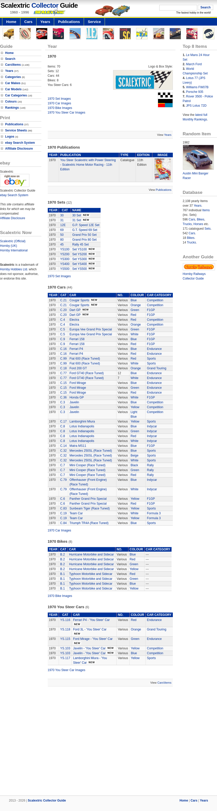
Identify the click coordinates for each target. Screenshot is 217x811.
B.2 (62, 554)
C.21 (63, 300)
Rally (150, 465)
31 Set (76, 220)
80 (62, 239)
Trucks (187, 224)
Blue (134, 300)
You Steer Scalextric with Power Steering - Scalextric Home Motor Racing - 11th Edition (88, 164)
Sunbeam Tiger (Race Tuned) (89, 508)
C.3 (62, 402)
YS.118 (65, 629)
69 (62, 230)
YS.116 (65, 620)
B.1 (62, 574)
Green (135, 310)
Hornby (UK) (8, 246)
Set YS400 (79, 264)
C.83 (63, 508)
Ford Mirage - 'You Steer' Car (93, 639)
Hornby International (14, 250)
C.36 (63, 397)
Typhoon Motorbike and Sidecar (90, 574)
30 (62, 215)
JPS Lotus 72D (196, 105)
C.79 (63, 480)
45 (62, 244)
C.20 (63, 310)
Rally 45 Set (80, 244)
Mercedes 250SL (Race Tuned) (90, 450)
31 (62, 220)
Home (11, 22)
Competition (155, 300)
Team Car (76, 513)
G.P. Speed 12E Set (86, 225)
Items (206, 210)
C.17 (63, 421)
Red (133, 315)
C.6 (62, 499)
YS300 (64, 259)
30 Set (76, 215)
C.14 (63, 446)
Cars (28, 22)
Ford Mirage (77, 383)
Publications (69, 22)
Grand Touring (156, 368)
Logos (9, 136)
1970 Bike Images (60, 108)
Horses (198, 224)
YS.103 (65, 648)
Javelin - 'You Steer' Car (89, 648)
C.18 (63, 368)
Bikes (200, 219)
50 (62, 235)
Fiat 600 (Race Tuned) (84, 358)
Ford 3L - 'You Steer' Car (89, 629)
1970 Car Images (59, 103)
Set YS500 (79, 269)
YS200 (64, 254)
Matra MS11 (77, 446)
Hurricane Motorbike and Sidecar (91, 554)
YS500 (64, 269)
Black (134, 465)
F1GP (151, 310)
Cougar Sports (79, 300)
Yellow (135, 407)
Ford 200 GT (78, 368)
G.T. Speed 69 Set (84, 230)
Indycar (152, 426)
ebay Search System (20, 143)
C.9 (62, 339)
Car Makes (12, 83)
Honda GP (76, 397)
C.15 (63, 383)
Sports (151, 358)
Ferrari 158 (77, 339)
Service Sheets (16, 130)
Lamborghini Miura (82, 421)
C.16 (63, 349)
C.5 (62, 329)
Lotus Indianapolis (81, 426)
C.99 (63, 358)
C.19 (63, 513)
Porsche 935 (194, 92)
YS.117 (65, 658)
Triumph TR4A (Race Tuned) (88, 523)
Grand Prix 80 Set (84, 239)
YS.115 (65, 639)
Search (10, 59)
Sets (207, 228)
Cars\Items (13, 64)
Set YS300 (79, 259)
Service (94, 22)
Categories (13, 77)
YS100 (64, 249)
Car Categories (16, 95)
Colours (11, 101)
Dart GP (74, 310)
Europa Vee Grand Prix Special (90, 329)
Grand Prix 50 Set (84, 235)
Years (45, 22)
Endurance (154, 349)
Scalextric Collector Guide (47, 800)
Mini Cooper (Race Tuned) (87, 465)
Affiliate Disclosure (19, 148)
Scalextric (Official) (13, 241)
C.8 (62, 426)
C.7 (62, 465)
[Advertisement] (108, 742)
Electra (74, 319)
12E (63, 225)
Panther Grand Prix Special (87, 499)
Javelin (74, 402)
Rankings (12, 107)
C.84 (63, 523)
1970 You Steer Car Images (66, 112)
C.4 (62, 319)
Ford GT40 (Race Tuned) (86, 373)
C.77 (63, 373)
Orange (136, 305)
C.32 (63, 450)
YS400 (64, 264)
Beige (135, 455)
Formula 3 (154, 513)
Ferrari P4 (76, 349)
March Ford (194, 64)
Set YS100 (79, 249)
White (135, 334)
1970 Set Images (59, 99)
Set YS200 (79, 254)
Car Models (13, 89)
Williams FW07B (197, 87)
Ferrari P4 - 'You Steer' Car (91, 620)
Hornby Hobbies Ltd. (14, 269)
